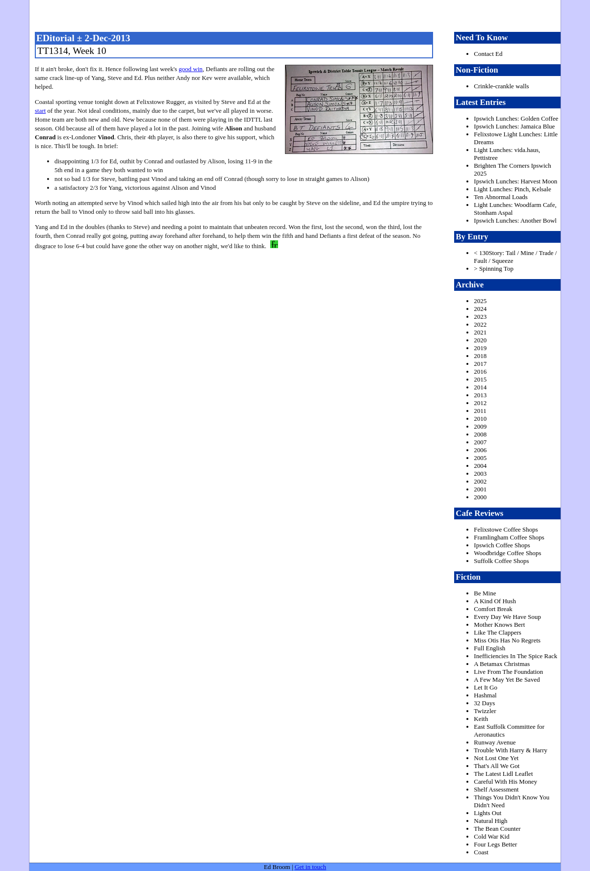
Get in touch (310, 867)
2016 (480, 371)
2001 (480, 489)
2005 (480, 457)
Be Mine (485, 593)
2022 (480, 324)
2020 (480, 340)
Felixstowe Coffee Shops (506, 529)
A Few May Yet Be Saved (506, 679)
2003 (480, 473)
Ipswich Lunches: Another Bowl (515, 220)
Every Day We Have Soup (507, 616)
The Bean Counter (497, 828)
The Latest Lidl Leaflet (503, 773)
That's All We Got (496, 765)
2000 (480, 497)
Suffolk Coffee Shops (501, 560)
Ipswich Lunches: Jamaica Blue (514, 126)
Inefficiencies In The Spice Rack (515, 656)
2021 (480, 332)
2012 (480, 403)
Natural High (490, 820)
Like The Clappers (497, 632)
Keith (481, 718)
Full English (489, 648)
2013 (480, 395)
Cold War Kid (491, 836)
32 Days (484, 703)
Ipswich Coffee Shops (502, 545)
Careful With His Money (505, 781)
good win (191, 69)
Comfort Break (493, 609)
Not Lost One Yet (496, 758)
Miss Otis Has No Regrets (507, 640)
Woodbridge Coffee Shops (507, 553)
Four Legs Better (495, 844)
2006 (480, 450)
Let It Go (485, 687)
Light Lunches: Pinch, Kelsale (512, 189)
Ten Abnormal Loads (501, 197)
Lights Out (487, 813)
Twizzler (485, 711)
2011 (480, 410)
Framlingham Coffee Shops (509, 537)
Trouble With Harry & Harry (510, 750)
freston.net (298, 14)
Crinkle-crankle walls (501, 86)
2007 (480, 442)
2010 (480, 418)
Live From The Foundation (508, 671)
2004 (480, 465)
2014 (480, 387)
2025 (480, 301)
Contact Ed (488, 53)
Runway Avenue (494, 742)
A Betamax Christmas (502, 663)
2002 (480, 481)
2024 (480, 308)
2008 (480, 434)
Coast (481, 852)
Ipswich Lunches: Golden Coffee (516, 118)
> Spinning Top (493, 268)
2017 (480, 363)
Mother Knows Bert (499, 624)
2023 (480, 316)
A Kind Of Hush (495, 601)
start (40, 110)
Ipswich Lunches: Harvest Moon (515, 181)
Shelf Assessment (496, 789)
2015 (480, 379)
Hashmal (485, 695)
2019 (480, 348)
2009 (480, 426)
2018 (480, 355)
